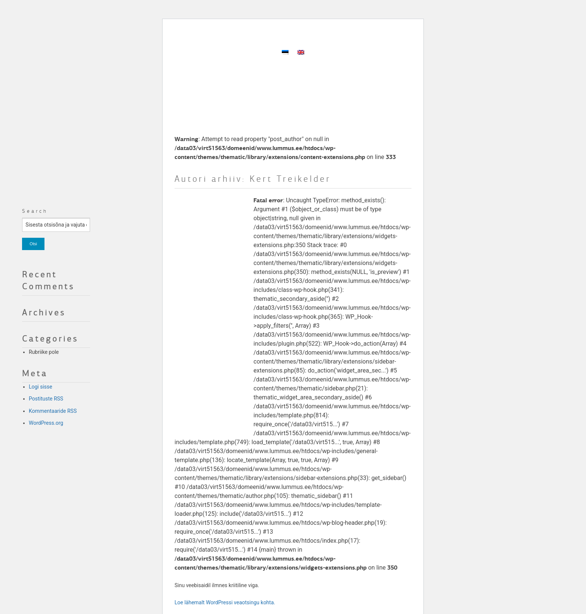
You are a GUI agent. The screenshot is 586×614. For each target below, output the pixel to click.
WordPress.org (46, 423)
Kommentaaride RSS (53, 411)
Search (35, 211)
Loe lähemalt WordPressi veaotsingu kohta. (225, 602)
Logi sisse (40, 387)
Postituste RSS (46, 399)
